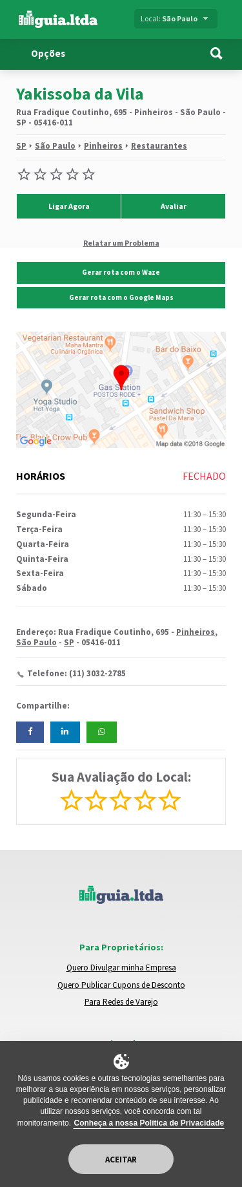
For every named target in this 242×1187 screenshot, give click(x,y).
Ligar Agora (69, 206)
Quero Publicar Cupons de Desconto (121, 984)
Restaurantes (159, 145)
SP (21, 145)
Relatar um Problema (121, 242)
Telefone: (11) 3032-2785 (76, 673)
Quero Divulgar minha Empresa (121, 967)
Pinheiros (103, 145)
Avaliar (174, 206)
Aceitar (121, 1159)
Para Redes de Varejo (121, 1001)
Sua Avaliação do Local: (121, 777)
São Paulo (55, 145)
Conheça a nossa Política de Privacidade (149, 1123)
